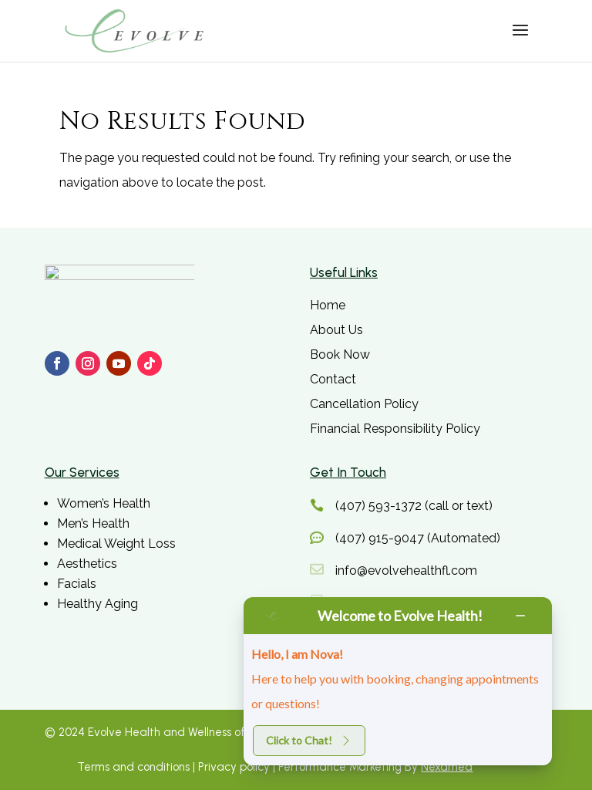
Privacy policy (234, 767)
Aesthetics (87, 563)
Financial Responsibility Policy (395, 428)
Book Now (340, 354)
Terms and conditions (135, 767)
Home (327, 305)
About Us (336, 329)
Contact (333, 379)
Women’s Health (103, 503)
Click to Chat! (309, 740)
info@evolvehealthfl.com (406, 570)
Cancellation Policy (364, 404)
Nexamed (447, 767)
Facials (76, 583)
